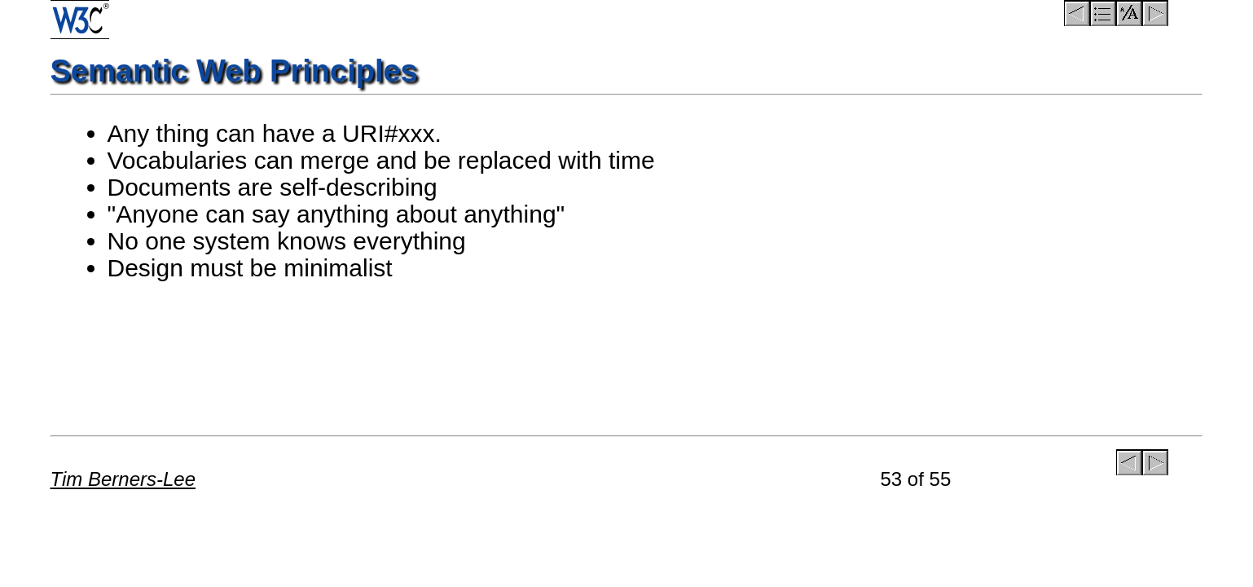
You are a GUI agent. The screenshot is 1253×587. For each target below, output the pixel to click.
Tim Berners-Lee (123, 479)
